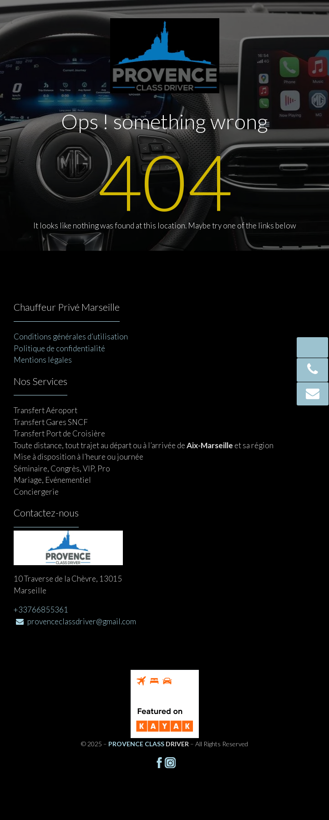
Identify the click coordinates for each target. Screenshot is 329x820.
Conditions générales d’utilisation (71, 336)
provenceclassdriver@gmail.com (76, 621)
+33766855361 (41, 609)
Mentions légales (43, 359)
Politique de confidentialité (59, 348)
